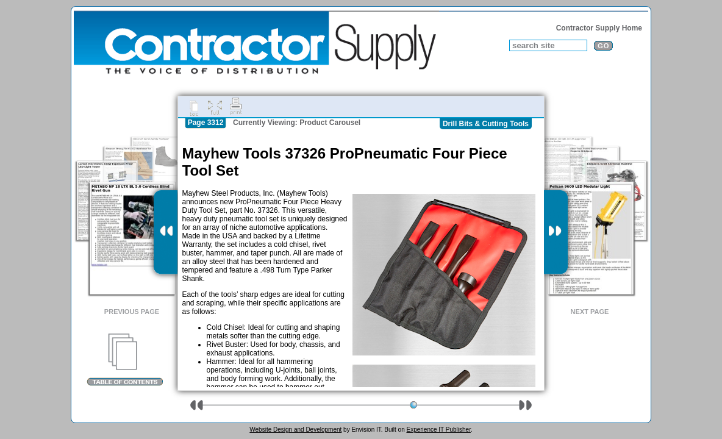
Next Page (590, 311)
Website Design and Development (295, 429)
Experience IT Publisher (438, 429)
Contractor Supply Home (599, 28)
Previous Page (131, 311)
